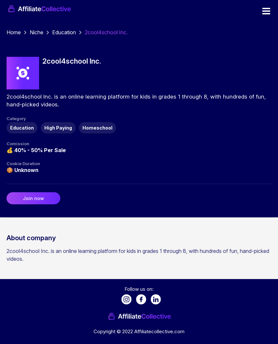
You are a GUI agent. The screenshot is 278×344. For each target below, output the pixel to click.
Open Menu (266, 11)
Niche (36, 32)
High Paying (58, 128)
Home (14, 32)
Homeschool (97, 128)
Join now (33, 198)
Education (64, 32)
